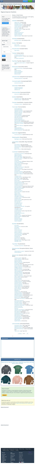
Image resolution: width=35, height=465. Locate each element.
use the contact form (28, 403)
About (3, 452)
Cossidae (14, 102)
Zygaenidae (15, 132)
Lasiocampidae (15, 323)
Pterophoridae (15, 248)
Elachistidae (15, 66)
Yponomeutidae (16, 92)
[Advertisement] (17, 348)
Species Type (4, 40)
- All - (27, 333)
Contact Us (12, 450)
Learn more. (21, 460)
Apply (4, 55)
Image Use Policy (5, 450)
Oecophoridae (15, 48)
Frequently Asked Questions (4, 461)
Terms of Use (21, 449)
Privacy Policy (27, 449)
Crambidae (15, 151)
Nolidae (14, 43)
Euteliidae (14, 38)
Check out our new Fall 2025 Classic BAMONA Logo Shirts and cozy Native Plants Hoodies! (17, 363)
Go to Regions (5, 22)
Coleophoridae (15, 76)
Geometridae (15, 255)
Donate (17, 450)
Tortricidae (15, 107)
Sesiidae (14, 97)
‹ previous (20, 333)
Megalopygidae (16, 137)
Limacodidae (15, 141)
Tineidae (14, 53)
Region (3, 44)
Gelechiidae (15, 85)
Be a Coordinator (13, 458)
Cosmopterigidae (16, 81)
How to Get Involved (13, 456)
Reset (4, 59)
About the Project (4, 455)
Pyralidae (14, 223)
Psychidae (14, 61)
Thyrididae (14, 244)
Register (12, 462)
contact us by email (19, 403)
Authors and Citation (4, 457)
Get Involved (13, 453)
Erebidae (14, 20)
